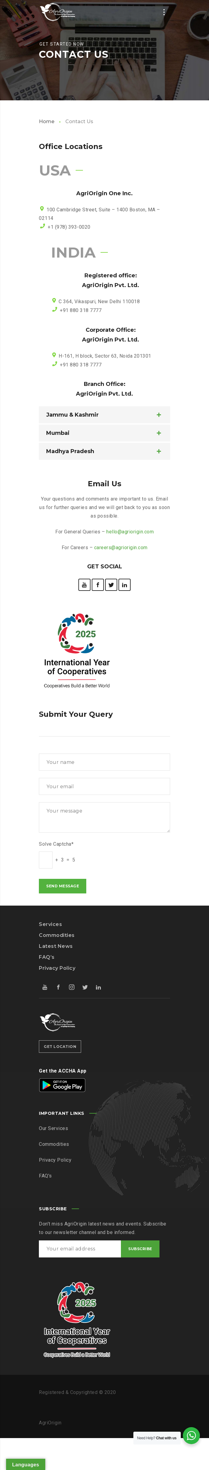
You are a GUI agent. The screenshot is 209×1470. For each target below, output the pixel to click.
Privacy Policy (57, 968)
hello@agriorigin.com (130, 532)
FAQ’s (47, 957)
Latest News (56, 946)
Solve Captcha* (56, 844)
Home (46, 121)
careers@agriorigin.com (121, 547)
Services (50, 924)
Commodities (57, 935)
